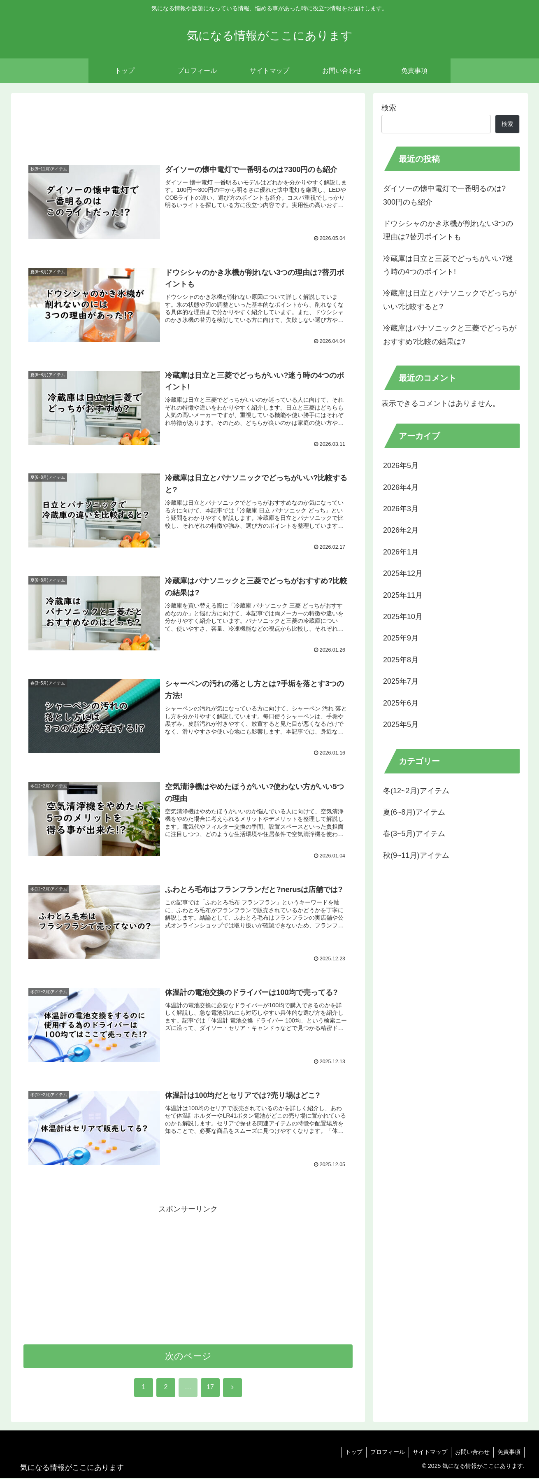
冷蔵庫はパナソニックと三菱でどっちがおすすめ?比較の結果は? (449, 334)
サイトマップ (428, 1453)
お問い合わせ (471, 1453)
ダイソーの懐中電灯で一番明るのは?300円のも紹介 (444, 195)
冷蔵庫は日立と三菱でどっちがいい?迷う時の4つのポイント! (448, 265)
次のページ (188, 1357)
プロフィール (384, 1453)
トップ (350, 1453)
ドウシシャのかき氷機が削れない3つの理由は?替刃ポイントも (448, 230)
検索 (388, 108)
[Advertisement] (188, 126)
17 (210, 1388)
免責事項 (508, 1453)
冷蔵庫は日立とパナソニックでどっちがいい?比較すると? (449, 299)
